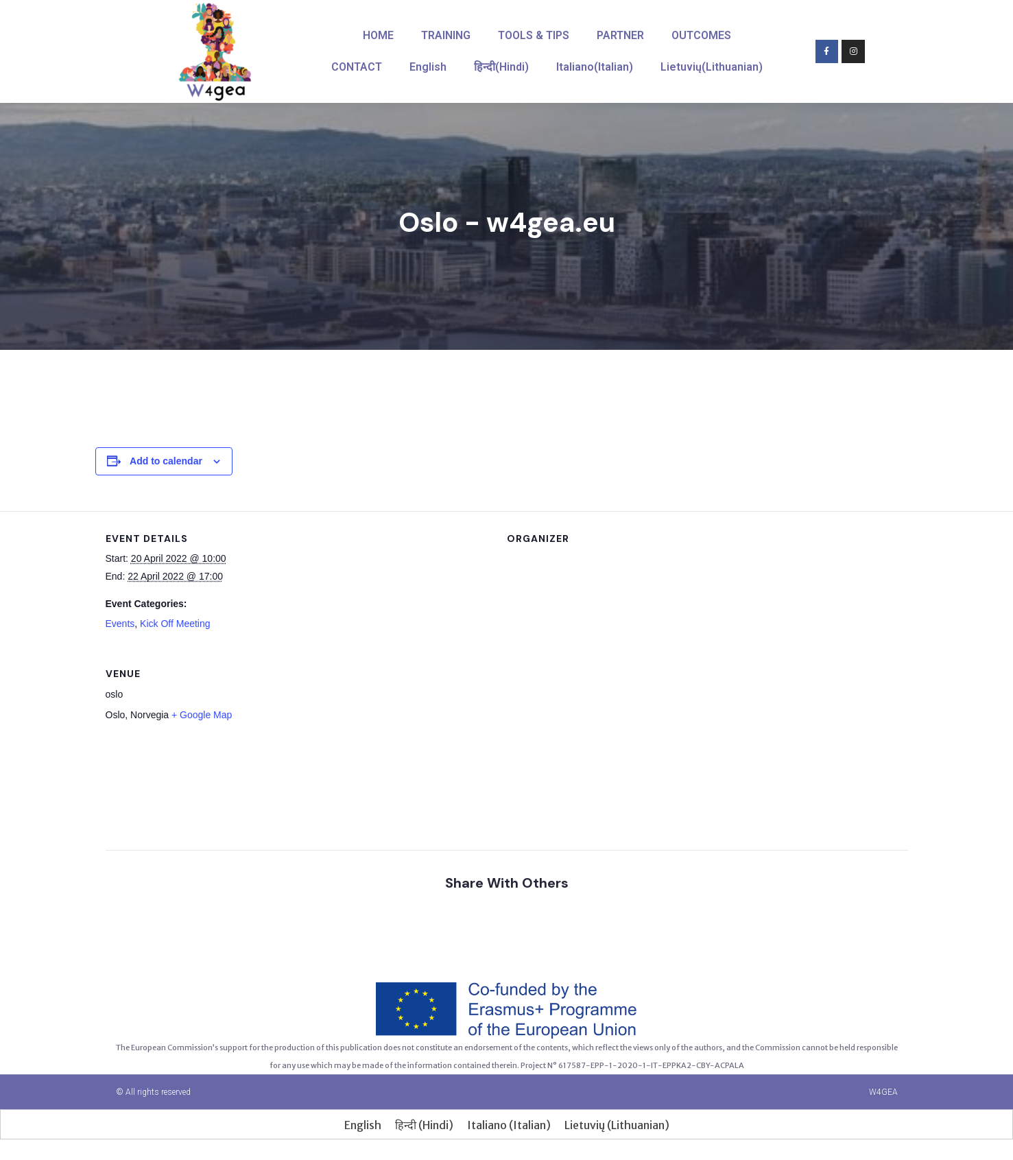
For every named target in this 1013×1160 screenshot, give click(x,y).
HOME (378, 35)
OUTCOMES (701, 35)
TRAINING (445, 35)
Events (120, 623)
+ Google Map (201, 714)
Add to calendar (166, 460)
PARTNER (620, 35)
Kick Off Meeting (175, 623)
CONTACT (356, 66)
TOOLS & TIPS (533, 35)
